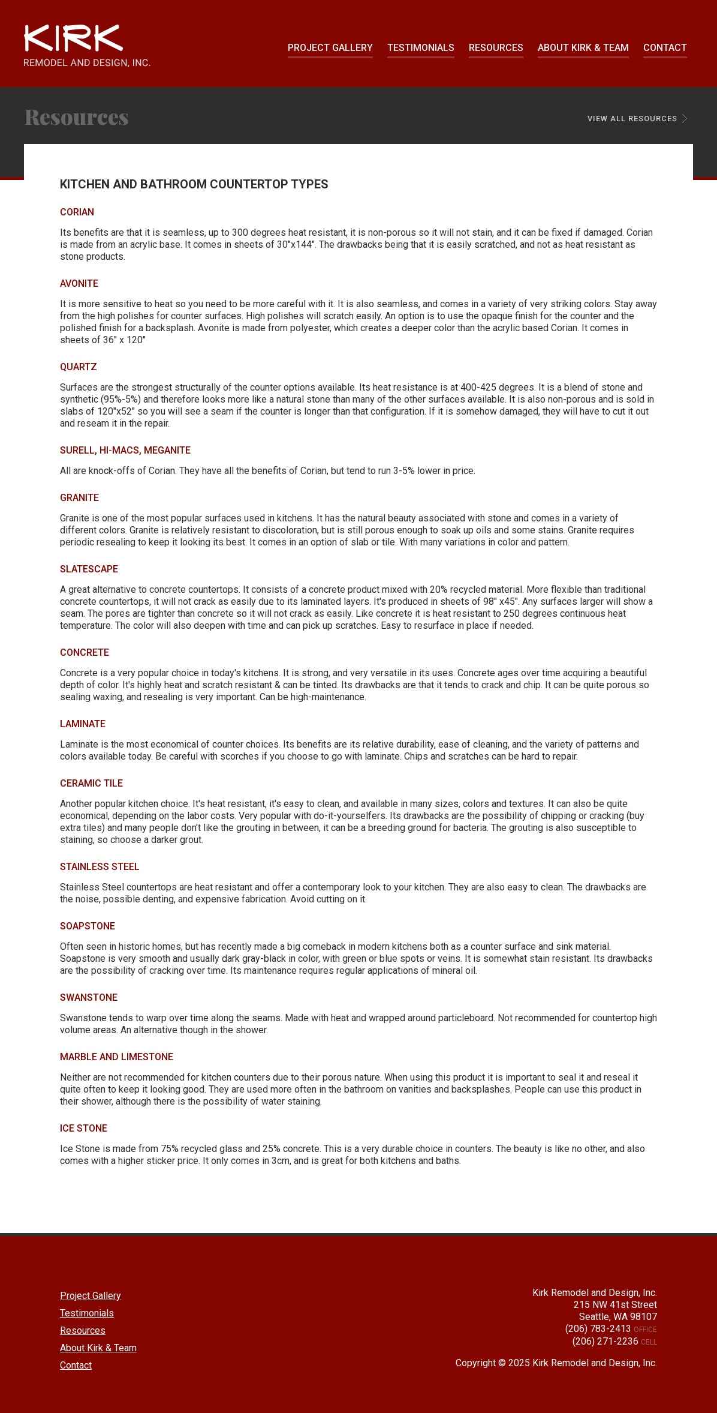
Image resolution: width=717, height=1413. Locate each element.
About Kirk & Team (583, 47)
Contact (665, 47)
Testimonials (420, 47)
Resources (496, 47)
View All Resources (632, 118)
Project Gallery (330, 47)
